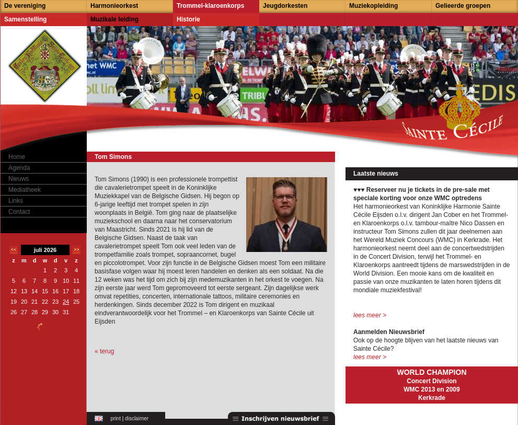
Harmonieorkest (114, 5)
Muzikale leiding (114, 19)
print (116, 418)
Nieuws (18, 178)
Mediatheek (24, 189)
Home (16, 156)
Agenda (19, 167)
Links (15, 200)
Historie (188, 19)
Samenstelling (25, 19)
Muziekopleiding (373, 5)
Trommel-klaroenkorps (210, 5)
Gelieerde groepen (462, 5)
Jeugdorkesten (285, 5)
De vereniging (24, 5)
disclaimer (136, 418)
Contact (19, 211)
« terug (104, 351)
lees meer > (369, 315)
